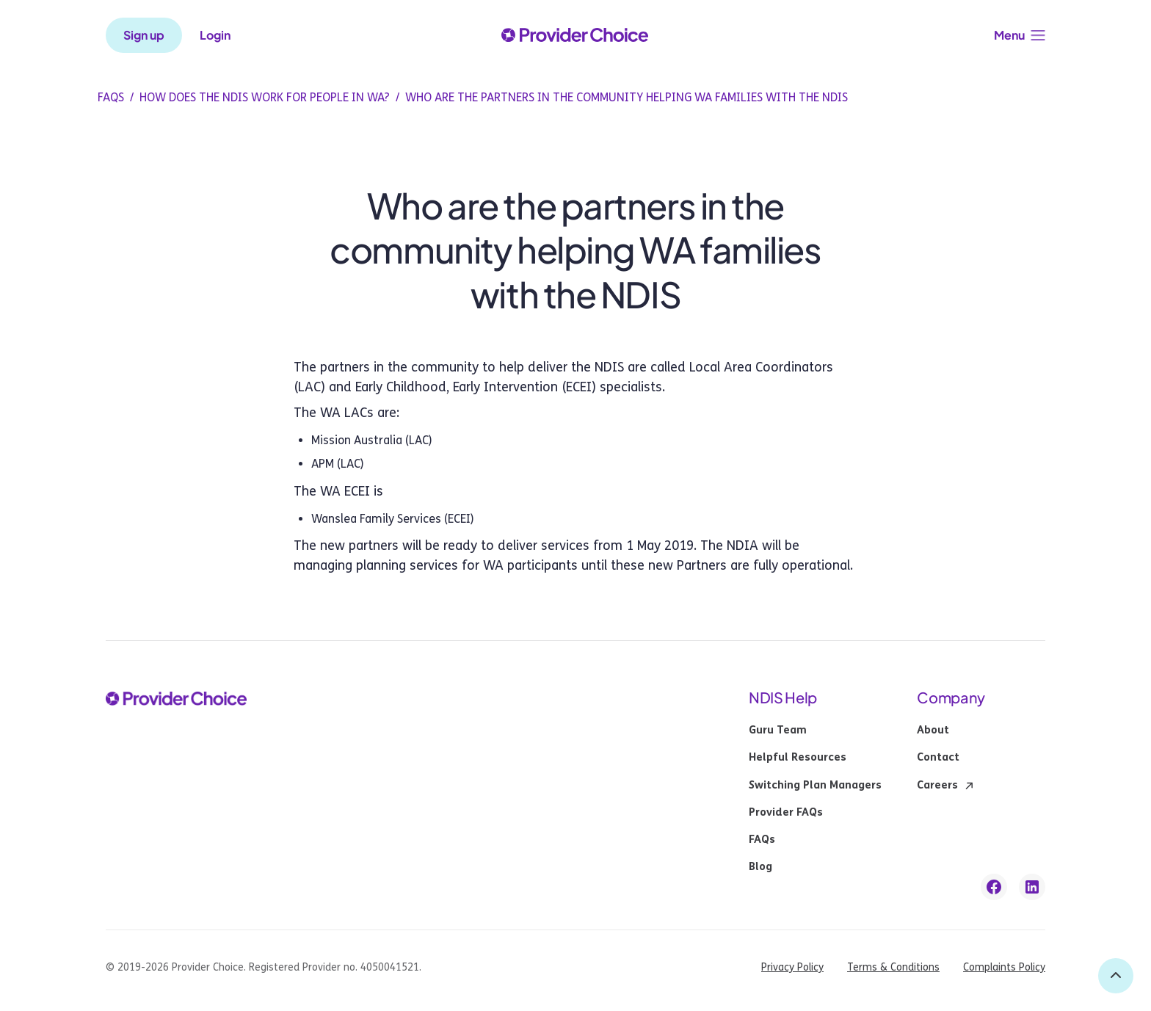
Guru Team (778, 730)
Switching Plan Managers (815, 785)
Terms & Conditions (893, 967)
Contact (938, 758)
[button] (1019, 35)
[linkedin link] (1032, 887)
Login (215, 35)
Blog (760, 867)
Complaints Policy (1004, 967)
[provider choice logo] (574, 35)
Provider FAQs (786, 813)
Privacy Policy (792, 967)
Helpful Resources (797, 758)
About (933, 730)
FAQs (762, 840)
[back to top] (1115, 975)
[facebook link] (994, 887)
